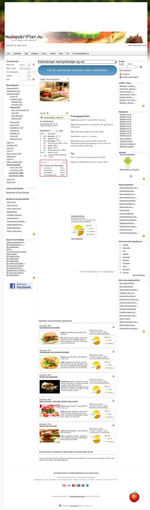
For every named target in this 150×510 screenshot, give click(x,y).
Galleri (58, 117)
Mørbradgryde (12, 212)
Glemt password (125, 70)
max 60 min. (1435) (16, 176)
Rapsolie (51, 136)
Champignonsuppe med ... (129, 188)
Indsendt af (88, 271)
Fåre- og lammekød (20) (20, 110)
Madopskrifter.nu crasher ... (16, 270)
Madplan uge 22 (125, 126)
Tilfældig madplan (126, 141)
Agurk (50, 148)
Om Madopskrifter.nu (61, 473)
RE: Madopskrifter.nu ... (14, 268)
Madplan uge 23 (125, 124)
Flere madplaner (126, 138)
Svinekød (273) (17, 104)
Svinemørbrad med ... (127, 191)
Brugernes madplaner (127, 144)
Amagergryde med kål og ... (129, 299)
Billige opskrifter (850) (14, 162)
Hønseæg (126, 269)
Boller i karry (11, 202)
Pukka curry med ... (126, 229)
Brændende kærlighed (127, 200)
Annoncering (93, 473)
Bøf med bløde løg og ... (128, 197)
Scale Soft (74, 506)
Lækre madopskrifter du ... (15, 242)
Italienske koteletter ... (127, 223)
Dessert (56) (14, 122)
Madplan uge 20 (125, 131)
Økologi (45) (11, 182)
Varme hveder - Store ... (128, 94)
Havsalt (50, 138)
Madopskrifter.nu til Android (129, 169)
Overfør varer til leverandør (53, 165)
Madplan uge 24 (125, 121)
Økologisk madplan (127, 146)
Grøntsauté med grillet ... (128, 220)
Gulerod (125, 272)
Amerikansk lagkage (126, 283)
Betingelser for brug (82, 473)
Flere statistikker (77, 238)
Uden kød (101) (17, 116)
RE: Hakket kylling (12, 256)
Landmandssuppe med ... (129, 217)
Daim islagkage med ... (128, 194)
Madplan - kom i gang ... (128, 100)
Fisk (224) (10, 148)
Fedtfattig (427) (12, 145)
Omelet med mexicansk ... (129, 233)
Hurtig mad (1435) (13, 165)
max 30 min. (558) (16, 170)
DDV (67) (10, 159)
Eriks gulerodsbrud (126, 286)
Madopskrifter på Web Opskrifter (17, 192)
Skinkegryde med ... (127, 207)
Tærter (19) (11, 179)
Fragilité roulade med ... (127, 312)
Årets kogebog (11, 254)
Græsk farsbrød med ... (15, 224)
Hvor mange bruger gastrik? (16, 252)
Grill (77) (10, 151)
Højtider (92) (11, 156)
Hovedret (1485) (16, 99)
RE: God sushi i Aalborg (15, 266)
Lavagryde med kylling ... (128, 302)
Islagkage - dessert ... (127, 103)
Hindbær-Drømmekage (127, 309)
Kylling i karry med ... (14, 208)
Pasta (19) (14, 136)
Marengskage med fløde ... (129, 290)
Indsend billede (49, 117)
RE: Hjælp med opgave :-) (15, 263)
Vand (124, 266)
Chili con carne (12, 205)
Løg (124, 251)
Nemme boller (124, 210)
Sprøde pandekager (127, 213)
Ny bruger (125, 74)
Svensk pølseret (12, 218)
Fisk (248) (15, 113)
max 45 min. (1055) (16, 173)
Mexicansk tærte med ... (128, 315)
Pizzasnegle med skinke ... (16, 221)
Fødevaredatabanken (77, 496)
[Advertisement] (93, 95)
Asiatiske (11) (15, 133)
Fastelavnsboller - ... (127, 97)
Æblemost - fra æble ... (128, 86)
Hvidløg (125, 254)
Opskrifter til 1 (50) (16, 128)
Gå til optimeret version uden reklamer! (77, 70)
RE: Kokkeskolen (12, 247)
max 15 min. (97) (16, 167)
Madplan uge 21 (125, 128)
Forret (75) (14, 96)
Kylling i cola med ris (14, 231)
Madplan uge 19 (125, 133)
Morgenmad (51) (13, 88)
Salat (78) (10, 142)
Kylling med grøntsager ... (128, 306)
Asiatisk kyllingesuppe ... (128, 226)
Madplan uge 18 (125, 135)
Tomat (50, 145)
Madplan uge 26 (125, 117)
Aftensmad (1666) (13, 94)
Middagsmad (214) (13, 91)
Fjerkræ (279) (15, 107)
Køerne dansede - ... (127, 91)
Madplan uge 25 (125, 119)
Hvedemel (126, 263)
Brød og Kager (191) (14, 153)
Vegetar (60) (14, 130)
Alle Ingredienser (139, 275)
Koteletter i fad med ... (15, 215)
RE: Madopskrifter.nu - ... (15, 244)
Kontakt (71, 473)
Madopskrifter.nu (92, 271)
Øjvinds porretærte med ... (128, 322)
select (68, 79)
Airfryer (9, 249)
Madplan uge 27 (125, 114)
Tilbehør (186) (17, 118)
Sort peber (51, 141)
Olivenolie (126, 257)
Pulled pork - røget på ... (128, 89)
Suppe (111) (14, 125)
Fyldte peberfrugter (14, 228)
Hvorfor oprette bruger (130, 77)
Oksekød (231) (17, 102)
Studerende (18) (16, 139)
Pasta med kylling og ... (128, 204)
